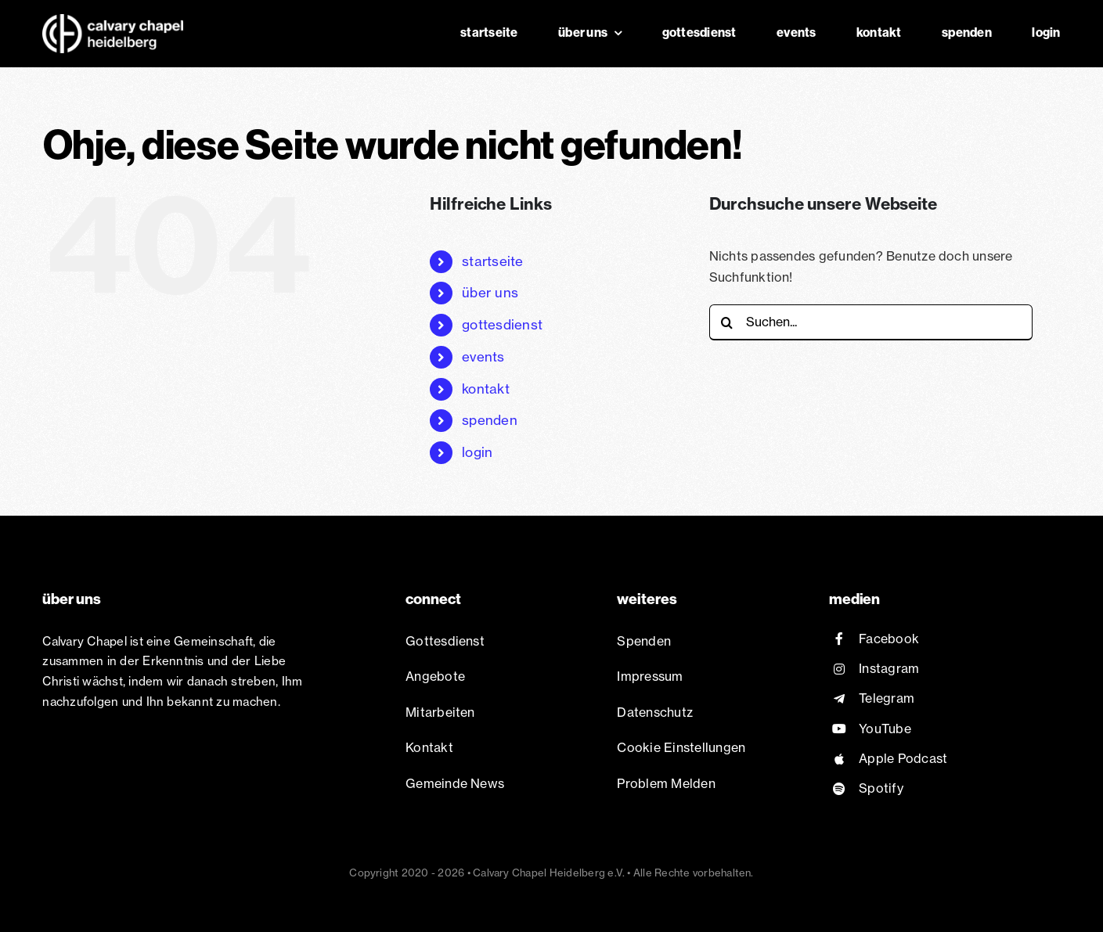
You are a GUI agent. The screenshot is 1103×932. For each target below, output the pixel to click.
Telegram (886, 698)
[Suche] (727, 322)
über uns (490, 292)
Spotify (881, 788)
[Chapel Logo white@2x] (112, 20)
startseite (492, 261)
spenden (489, 420)
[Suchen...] (871, 322)
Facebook (889, 638)
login (477, 452)
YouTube (885, 728)
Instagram (889, 668)
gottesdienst (502, 324)
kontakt (486, 388)
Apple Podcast (903, 758)
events (483, 356)
